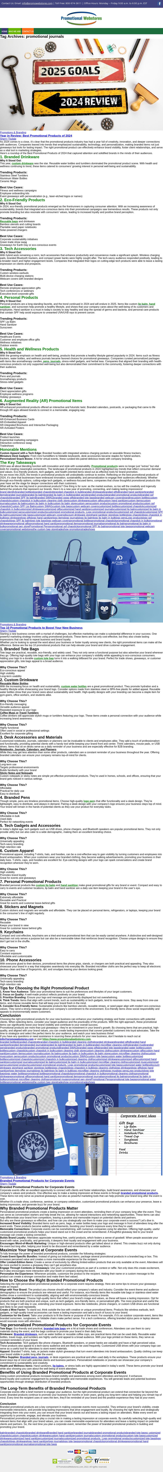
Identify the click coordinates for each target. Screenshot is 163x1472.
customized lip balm (124, 509)
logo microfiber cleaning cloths (89, 1070)
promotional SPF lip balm (92, 526)
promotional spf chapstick (63, 526)
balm (3, 1432)
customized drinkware (31, 509)
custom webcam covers (85, 506)
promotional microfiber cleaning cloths (26, 1079)
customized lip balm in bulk (69, 1062)
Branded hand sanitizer (131, 492)
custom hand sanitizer (115, 500)
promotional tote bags (119, 526)
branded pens (78, 494)
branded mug (136, 1045)
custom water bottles (118, 1056)
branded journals (15, 494)
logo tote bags (39, 520)
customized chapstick (131, 506)
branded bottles (24, 492)
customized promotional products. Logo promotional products (81, 512)
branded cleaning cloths (80, 1042)
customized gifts (52, 509)
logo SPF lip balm (21, 520)
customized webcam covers (48, 515)
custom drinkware (79, 500)
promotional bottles (80, 520)
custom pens (83, 503)
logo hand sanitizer (42, 517)
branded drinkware (92, 492)
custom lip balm (18, 503)
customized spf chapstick (130, 512)
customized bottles (108, 506)
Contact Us (28, 31)
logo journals (71, 517)
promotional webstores (20, 529)
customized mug (136, 1062)
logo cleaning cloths (104, 1067)
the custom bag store (45, 529)
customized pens (14, 512)
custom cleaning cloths (98, 1050)
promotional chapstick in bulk (132, 520)
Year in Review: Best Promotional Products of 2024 (36, 135)
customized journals (102, 509)
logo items (58, 517)
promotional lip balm (114, 523)
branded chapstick (43, 492)
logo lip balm (86, 517)
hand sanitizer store (103, 515)
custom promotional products (126, 503)
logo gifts (26, 517)
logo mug (111, 1070)
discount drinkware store (78, 515)
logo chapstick (135, 515)
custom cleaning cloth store (53, 500)
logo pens (121, 517)
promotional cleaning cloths (119, 1073)
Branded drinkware (25, 1334)
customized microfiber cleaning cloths (106, 1062)
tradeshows (88, 529)
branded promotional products (123, 494)
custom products (100, 503)
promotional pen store (17, 526)
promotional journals (91, 523)
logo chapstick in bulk (81, 1067)
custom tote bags (62, 506)
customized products (35, 512)
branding (128, 497)
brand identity (7, 492)
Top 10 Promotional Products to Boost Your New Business (41, 627)
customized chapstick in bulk (48, 1059)
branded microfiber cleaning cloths (109, 1045)
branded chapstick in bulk (67, 492)
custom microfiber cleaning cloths (129, 1053)
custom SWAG (44, 506)
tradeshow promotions (69, 529)
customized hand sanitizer (76, 509)
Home (4, 31)
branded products (96, 494)
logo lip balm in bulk (104, 517)
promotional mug (56, 1079)
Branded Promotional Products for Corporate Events (37, 1180)
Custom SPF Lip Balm (23, 506)
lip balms (58, 1365)
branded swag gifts (63, 497)
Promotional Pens (39, 526)
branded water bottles (131, 1047)
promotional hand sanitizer (45, 523)
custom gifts (96, 500)
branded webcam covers (109, 497)
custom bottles (141, 497)
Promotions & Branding (13, 132)
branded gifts (110, 492)
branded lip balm (34, 494)
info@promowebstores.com (37, 3)
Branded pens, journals (34, 1357)
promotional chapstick (103, 520)
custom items (134, 500)
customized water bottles (136, 1065)
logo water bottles (15, 1073)
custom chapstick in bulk (24, 500)
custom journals (33, 1053)
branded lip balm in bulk (57, 494)
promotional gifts (20, 523)
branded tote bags (84, 497)
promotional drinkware (116, 1441)
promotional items (70, 523)
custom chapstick (17, 1050)
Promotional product (103, 466)
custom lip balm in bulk (39, 503)
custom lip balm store (64, 503)
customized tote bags (21, 515)
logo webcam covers (58, 520)
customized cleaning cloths (79, 1059)
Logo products (135, 517)
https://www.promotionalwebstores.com (66, 1039)
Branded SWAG (44, 497)
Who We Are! (14, 31)
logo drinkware (13, 517)
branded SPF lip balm (23, 497)
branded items (18, 1045)
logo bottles (120, 515)
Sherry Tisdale (8, 139)
